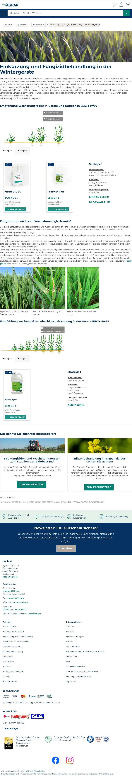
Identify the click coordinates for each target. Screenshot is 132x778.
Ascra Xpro (11, 399)
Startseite (7, 24)
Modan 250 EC (13, 191)
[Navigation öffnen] (3, 13)
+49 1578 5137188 (20, 602)
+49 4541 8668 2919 (15, 598)
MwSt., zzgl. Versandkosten (35, 771)
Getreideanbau (38, 24)
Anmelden (121, 4)
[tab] (7, 150)
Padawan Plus (56, 191)
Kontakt (6, 677)
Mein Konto (8, 657)
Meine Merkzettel (115, 4)
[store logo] (9, 4)
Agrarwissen (21, 24)
